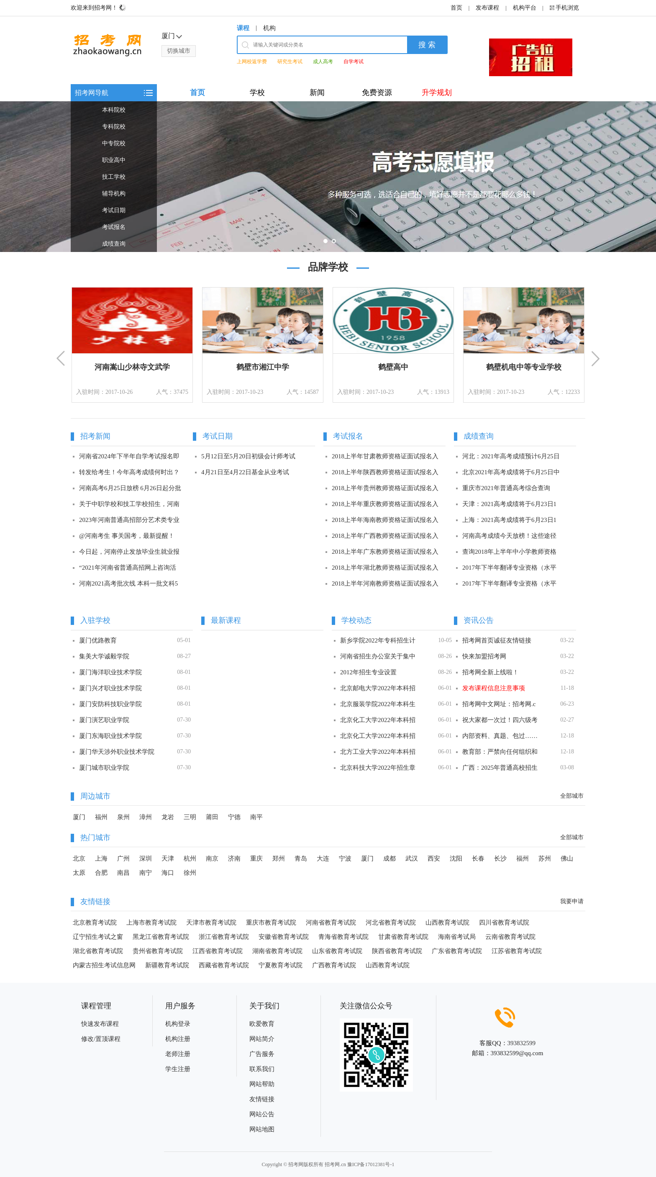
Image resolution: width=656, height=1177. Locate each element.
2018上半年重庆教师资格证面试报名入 (385, 504)
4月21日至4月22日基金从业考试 (245, 472)
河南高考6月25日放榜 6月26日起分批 (130, 488)
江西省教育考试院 (217, 951)
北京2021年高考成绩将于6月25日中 (511, 472)
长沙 (500, 858)
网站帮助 (261, 1084)
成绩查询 (114, 244)
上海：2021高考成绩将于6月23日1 (509, 520)
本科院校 (114, 110)
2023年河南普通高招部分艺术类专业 (129, 520)
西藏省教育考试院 (224, 965)
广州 (123, 858)
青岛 (301, 858)
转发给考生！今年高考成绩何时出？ (129, 472)
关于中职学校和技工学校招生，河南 (129, 504)
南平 (256, 817)
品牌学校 (328, 267)
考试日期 (114, 210)
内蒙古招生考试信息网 (104, 965)
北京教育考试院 (95, 922)
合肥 (101, 872)
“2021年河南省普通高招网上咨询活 (127, 567)
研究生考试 (289, 61)
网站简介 (261, 1039)
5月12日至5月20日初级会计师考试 (248, 456)
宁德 (234, 817)
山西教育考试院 (447, 922)
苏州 (544, 858)
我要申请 (572, 901)
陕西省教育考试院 (397, 951)
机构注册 (177, 1039)
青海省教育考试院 (343, 936)
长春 (478, 858)
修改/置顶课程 (100, 1039)
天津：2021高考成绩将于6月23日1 (509, 504)
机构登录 (177, 1023)
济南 (234, 858)
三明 (190, 817)
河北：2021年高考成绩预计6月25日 (511, 456)
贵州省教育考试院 (158, 951)
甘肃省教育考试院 (403, 936)
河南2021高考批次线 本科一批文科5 (128, 583)
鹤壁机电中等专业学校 (523, 367)
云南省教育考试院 (510, 936)
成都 (389, 858)
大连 (323, 858)
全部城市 (572, 796)
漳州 (145, 817)
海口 (167, 872)
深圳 (145, 858)
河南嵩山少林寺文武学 (132, 367)
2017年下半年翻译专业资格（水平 (509, 567)
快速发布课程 (100, 1023)
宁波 (345, 858)
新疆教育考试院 (167, 965)
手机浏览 (567, 8)
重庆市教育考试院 (271, 922)
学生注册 (177, 1069)
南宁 (145, 872)
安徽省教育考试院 (284, 936)
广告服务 (261, 1054)
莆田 (212, 817)
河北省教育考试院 (391, 922)
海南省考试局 (457, 936)
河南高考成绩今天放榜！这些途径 (509, 535)
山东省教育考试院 (337, 951)
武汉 (411, 858)
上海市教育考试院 (151, 922)
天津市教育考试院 (211, 922)
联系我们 (261, 1069)
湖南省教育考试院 (277, 951)
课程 (243, 28)
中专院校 (114, 143)
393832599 (521, 1043)
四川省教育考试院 (504, 922)
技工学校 (114, 177)
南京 (212, 858)
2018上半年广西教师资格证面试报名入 (385, 535)
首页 (456, 8)
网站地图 (261, 1129)
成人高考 (323, 61)
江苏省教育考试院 (517, 951)
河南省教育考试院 (331, 922)
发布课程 (487, 8)
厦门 (79, 817)
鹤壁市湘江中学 (262, 367)
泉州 (123, 817)
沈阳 (456, 858)
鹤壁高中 (393, 367)
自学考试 (353, 61)
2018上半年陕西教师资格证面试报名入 (385, 472)
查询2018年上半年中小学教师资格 (509, 551)
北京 (79, 858)
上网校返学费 (252, 61)
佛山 (567, 858)
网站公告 (261, 1114)
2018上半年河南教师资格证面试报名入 (385, 583)
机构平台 (524, 8)
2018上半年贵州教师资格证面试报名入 (385, 488)
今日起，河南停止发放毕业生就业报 (129, 551)
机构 (269, 28)
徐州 (190, 872)
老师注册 (177, 1054)
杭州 (190, 858)
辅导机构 (114, 193)
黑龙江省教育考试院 (161, 936)
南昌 (123, 872)
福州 (101, 817)
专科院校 (114, 126)
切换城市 (178, 51)
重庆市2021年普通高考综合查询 (506, 488)
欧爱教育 (261, 1023)
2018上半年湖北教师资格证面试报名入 (385, 567)
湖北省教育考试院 (98, 951)
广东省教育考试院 (457, 951)
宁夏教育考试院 (280, 965)
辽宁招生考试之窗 (98, 936)
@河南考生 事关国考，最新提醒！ (126, 535)
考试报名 (114, 227)
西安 (434, 858)
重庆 (256, 858)
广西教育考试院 (334, 965)
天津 (167, 858)
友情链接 (261, 1099)
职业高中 (114, 160)
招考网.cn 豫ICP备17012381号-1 (359, 1164)
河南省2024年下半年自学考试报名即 (129, 456)
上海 (101, 858)
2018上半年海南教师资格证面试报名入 (385, 520)
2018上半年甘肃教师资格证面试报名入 (385, 456)
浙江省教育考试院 (224, 936)
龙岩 (167, 817)
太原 (79, 872)
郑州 (278, 858)
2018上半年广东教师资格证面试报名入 (385, 551)
